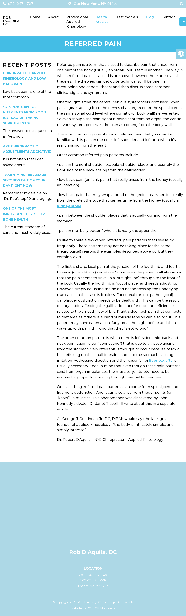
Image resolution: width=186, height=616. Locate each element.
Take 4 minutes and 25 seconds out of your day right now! (24, 180)
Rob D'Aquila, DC (11, 21)
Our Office (95, 4)
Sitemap (109, 602)
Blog (150, 17)
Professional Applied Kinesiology (77, 21)
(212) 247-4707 (20, 4)
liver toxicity (161, 360)
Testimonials (127, 17)
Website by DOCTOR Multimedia (93, 608)
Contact (168, 17)
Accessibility (125, 602)
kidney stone (69, 206)
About (53, 17)
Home (35, 17)
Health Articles (102, 19)
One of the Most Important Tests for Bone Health (24, 214)
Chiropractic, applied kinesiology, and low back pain (25, 78)
